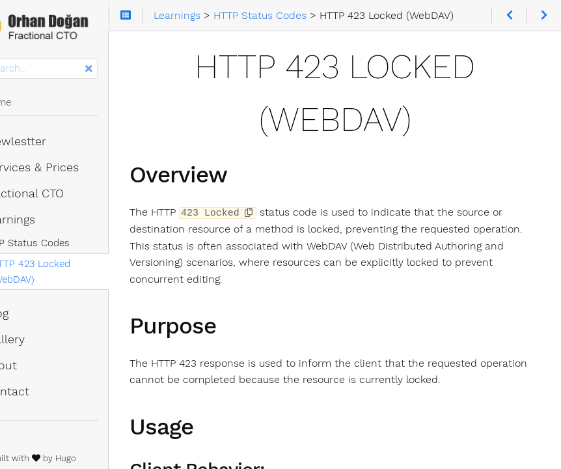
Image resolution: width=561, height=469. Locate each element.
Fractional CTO (57, 193)
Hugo (106, 458)
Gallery (38, 339)
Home (31, 102)
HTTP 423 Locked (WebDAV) (71, 271)
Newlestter (48, 141)
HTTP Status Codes (66, 243)
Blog (29, 313)
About (34, 365)
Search (11, 58)
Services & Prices (65, 167)
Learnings (43, 219)
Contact (40, 391)
